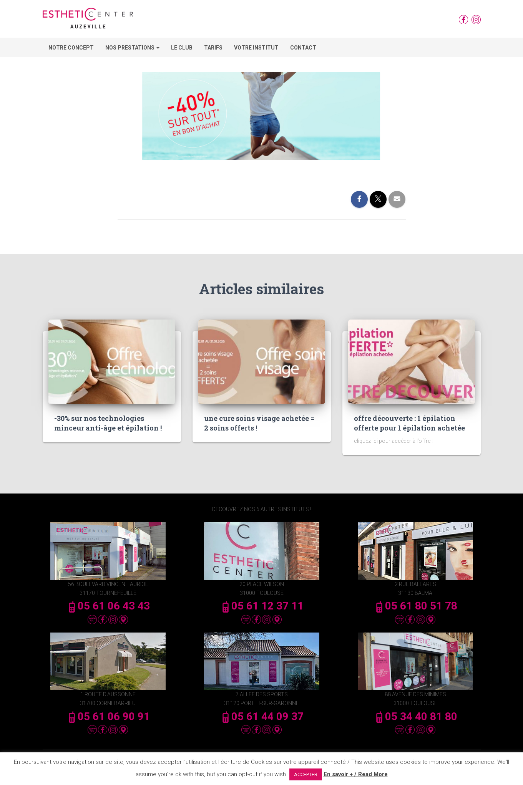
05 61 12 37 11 (262, 606)
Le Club (182, 48)
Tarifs (213, 48)
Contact (303, 48)
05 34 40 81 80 (415, 716)
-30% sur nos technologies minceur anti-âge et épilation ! (108, 423)
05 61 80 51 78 (415, 606)
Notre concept (71, 48)
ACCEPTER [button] (305, 774)
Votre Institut (256, 48)
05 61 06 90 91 (108, 716)
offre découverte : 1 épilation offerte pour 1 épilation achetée (409, 423)
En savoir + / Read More (356, 774)
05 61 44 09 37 (262, 716)
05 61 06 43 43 (108, 606)
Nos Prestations (132, 48)
